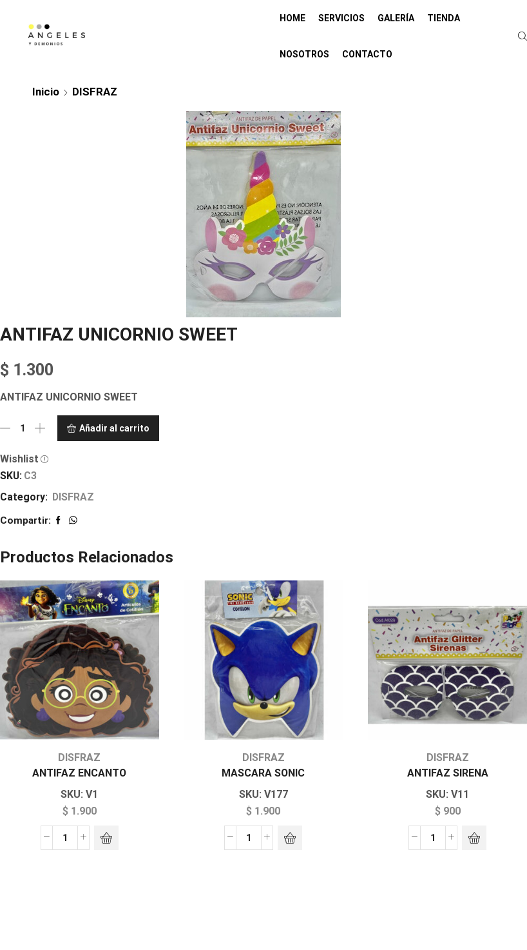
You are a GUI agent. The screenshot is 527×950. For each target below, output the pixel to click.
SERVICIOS (341, 18)
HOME (292, 18)
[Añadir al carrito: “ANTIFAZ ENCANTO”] (106, 838)
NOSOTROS (304, 54)
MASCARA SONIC (263, 773)
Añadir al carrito (114, 428)
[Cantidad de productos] (22, 428)
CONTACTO (367, 54)
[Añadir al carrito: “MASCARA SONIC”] (290, 838)
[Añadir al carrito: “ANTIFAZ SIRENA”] (474, 838)
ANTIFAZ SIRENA (447, 773)
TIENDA (443, 18)
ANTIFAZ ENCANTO (79, 773)
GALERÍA (396, 18)
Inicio (45, 91)
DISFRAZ (94, 91)
